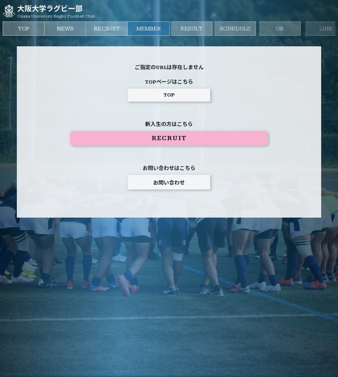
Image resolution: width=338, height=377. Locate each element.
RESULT (202, 28)
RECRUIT (111, 28)
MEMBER (155, 28)
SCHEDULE (250, 28)
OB (296, 28)
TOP (24, 28)
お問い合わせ (169, 184)
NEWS (67, 28)
